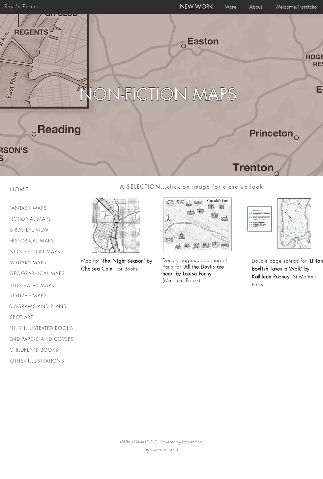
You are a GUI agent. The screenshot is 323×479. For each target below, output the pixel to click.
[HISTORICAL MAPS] (32, 240)
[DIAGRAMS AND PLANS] (39, 306)
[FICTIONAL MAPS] (31, 218)
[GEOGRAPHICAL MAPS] (38, 273)
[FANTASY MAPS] (28, 208)
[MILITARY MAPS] (28, 262)
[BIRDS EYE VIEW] (30, 229)
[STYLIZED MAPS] (28, 295)
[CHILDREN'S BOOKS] (35, 349)
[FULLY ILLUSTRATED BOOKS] (42, 328)
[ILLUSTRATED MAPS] (32, 285)
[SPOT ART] (22, 317)
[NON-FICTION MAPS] (36, 251)
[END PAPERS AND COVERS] (42, 339)
